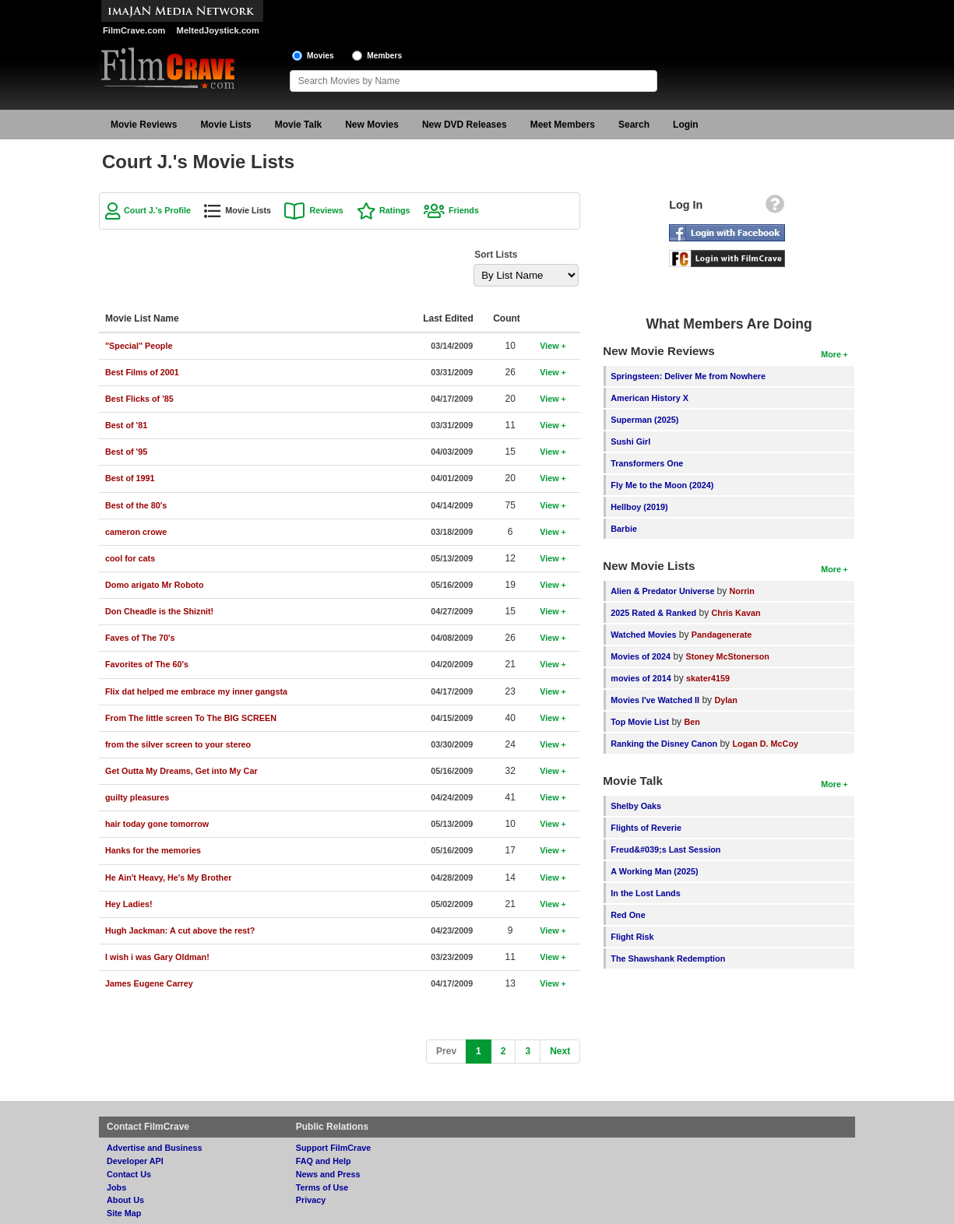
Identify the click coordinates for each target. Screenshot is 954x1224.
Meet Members (562, 124)
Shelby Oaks (636, 806)
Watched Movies (643, 634)
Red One (628, 915)
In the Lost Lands (645, 893)
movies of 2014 (641, 678)
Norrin (742, 591)
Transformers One (647, 463)
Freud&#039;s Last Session (665, 849)
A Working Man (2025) (654, 871)
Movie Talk (298, 124)
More (831, 354)
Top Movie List (640, 721)
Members (384, 55)
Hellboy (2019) (639, 507)
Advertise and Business (154, 1147)
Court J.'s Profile (157, 210)
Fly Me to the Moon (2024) (662, 485)
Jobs (116, 1187)
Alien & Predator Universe (663, 591)
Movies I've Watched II (655, 700)
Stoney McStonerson (727, 656)
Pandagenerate (722, 634)
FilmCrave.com (134, 30)
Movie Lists (225, 124)
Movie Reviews (144, 124)
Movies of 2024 (641, 656)
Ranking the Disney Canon (664, 743)
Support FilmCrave (333, 1147)
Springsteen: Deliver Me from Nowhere (688, 376)
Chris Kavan (735, 612)
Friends (464, 210)
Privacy (311, 1200)
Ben (691, 721)
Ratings (394, 210)
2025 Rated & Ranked (653, 612)
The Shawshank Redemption (668, 958)
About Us (125, 1200)
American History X (649, 398)
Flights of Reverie (646, 827)
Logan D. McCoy (765, 743)
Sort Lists (495, 254)
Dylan (725, 700)
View (549, 345)
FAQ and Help (323, 1161)
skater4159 (708, 678)
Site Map (124, 1213)
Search (633, 124)
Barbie (624, 528)
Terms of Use (322, 1187)
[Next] (560, 1051)
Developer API (135, 1161)
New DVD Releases (464, 124)
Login (686, 124)
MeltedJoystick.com (218, 30)
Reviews (326, 210)
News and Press (328, 1174)
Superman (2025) (644, 419)
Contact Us (129, 1174)
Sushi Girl (630, 441)
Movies (320, 55)
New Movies (372, 124)
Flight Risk (632, 936)
